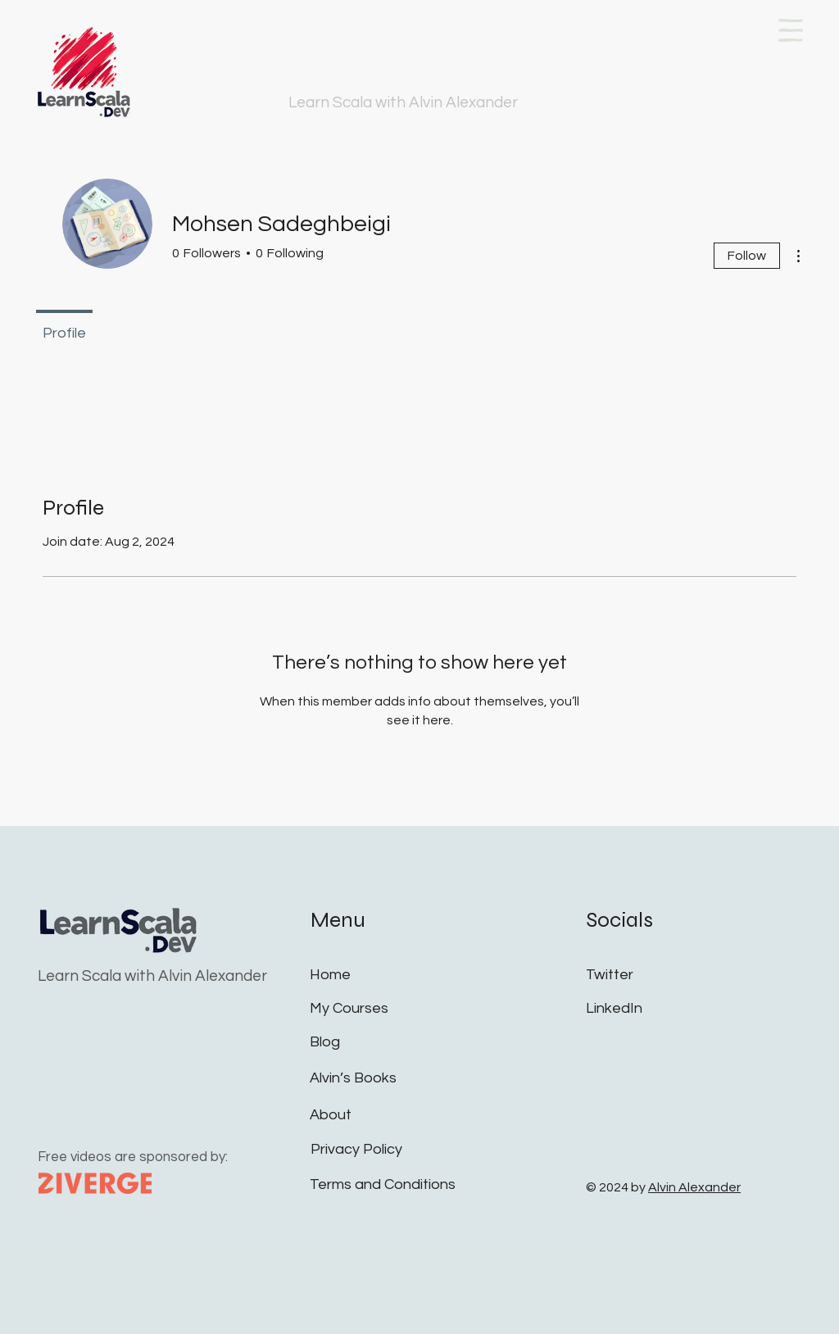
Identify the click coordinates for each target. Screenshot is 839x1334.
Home (330, 974)
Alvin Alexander (694, 1187)
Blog (325, 1042)
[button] (790, 30)
